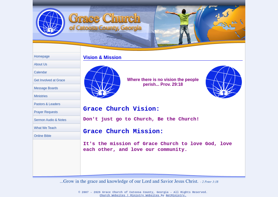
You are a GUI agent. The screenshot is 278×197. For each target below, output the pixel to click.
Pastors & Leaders (47, 104)
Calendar (40, 72)
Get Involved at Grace (49, 80)
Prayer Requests (46, 112)
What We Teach (45, 128)
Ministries (41, 96)
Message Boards (46, 88)
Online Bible (42, 136)
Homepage (42, 56)
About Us (40, 64)
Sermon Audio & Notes (50, 120)
